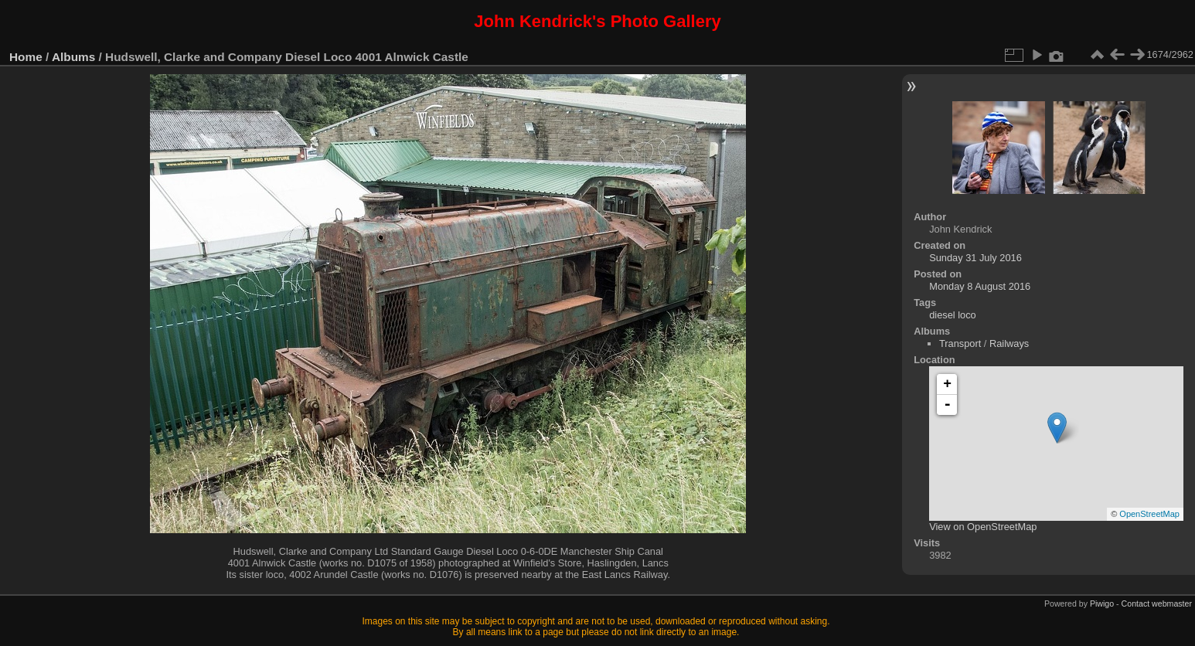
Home (26, 56)
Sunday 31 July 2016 (975, 258)
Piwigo (1102, 603)
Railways (1009, 343)
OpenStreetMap (1149, 513)
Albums (73, 56)
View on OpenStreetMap (983, 526)
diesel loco (952, 315)
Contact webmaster (1157, 603)
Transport (960, 343)
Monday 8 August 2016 (979, 286)
